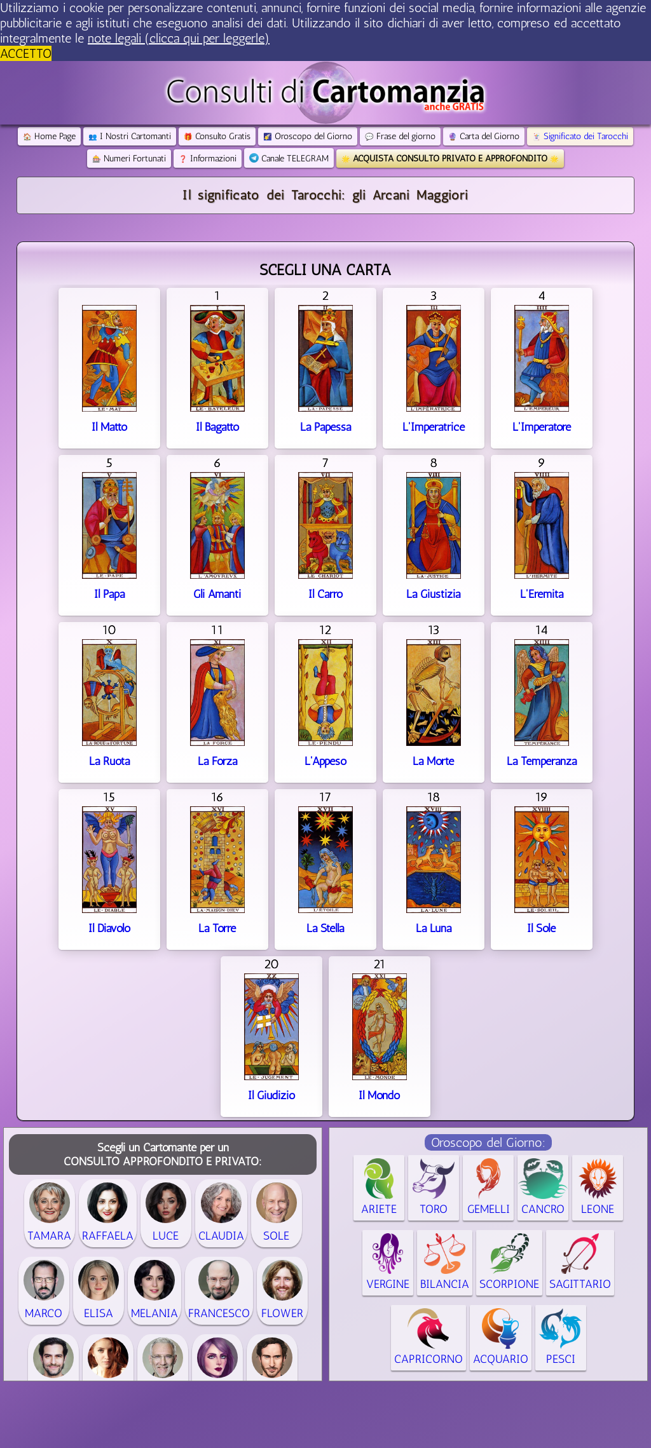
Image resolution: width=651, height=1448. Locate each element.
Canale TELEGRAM (289, 158)
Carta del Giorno (483, 136)
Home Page (49, 136)
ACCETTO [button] (25, 53)
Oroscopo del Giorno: (488, 1142)
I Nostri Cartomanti (129, 136)
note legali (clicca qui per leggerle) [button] (179, 38)
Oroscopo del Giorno (307, 136)
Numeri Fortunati (129, 158)
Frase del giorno (400, 136)
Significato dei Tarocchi (580, 136)
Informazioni (207, 158)
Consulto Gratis (217, 136)
